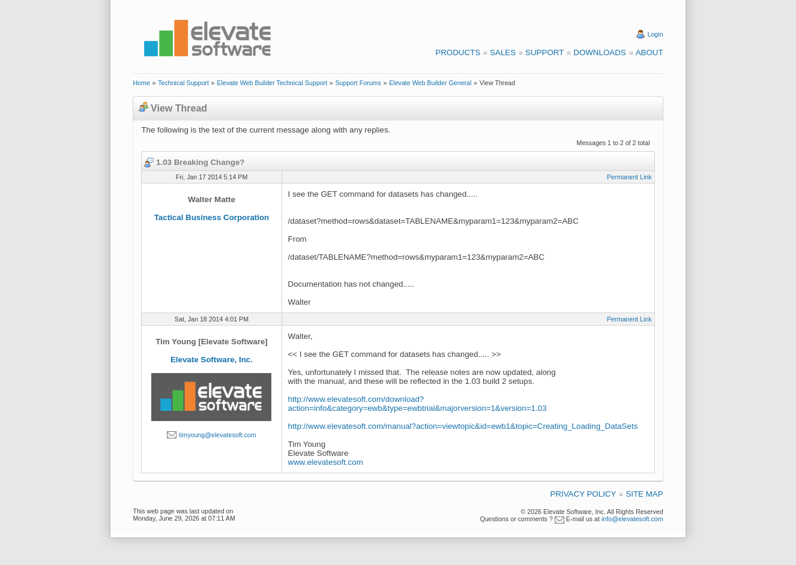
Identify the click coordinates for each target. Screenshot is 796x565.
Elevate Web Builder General (430, 82)
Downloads (599, 52)
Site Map (644, 493)
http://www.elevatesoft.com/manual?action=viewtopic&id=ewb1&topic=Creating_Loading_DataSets (463, 426)
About (649, 52)
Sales (503, 52)
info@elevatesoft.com (632, 518)
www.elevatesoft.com (325, 462)
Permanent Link (629, 177)
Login (655, 34)
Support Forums (358, 82)
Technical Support (183, 82)
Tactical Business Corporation (212, 217)
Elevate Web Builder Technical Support (272, 82)
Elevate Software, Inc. (211, 359)
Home (141, 82)
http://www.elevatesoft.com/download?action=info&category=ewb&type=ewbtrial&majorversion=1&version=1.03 (417, 404)
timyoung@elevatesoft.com (217, 434)
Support (544, 52)
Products (457, 52)
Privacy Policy (583, 493)
